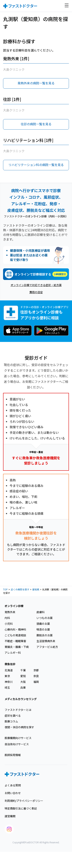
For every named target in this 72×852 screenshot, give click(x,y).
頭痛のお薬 (43, 624)
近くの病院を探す (20, 589)
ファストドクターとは (18, 710)
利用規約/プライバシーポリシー (24, 801)
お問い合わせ (13, 793)
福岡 (36, 682)
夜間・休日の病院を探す (19, 727)
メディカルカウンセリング (21, 699)
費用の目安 (36, 292)
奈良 (36, 676)
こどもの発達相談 (15, 635)
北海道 (9, 670)
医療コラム (11, 721)
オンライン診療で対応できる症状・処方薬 (36, 285)
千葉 (23, 670)
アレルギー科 (13, 652)
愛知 (23, 676)
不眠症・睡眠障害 (15, 641)
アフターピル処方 (47, 647)
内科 (7, 618)
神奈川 (9, 682)
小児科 (9, 624)
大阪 (23, 682)
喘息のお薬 (43, 629)
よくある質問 (13, 785)
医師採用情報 (13, 755)
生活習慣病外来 (45, 641)
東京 (7, 676)
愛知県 (35, 589)
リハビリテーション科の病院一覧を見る (36, 164)
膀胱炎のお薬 (44, 635)
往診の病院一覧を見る (36, 124)
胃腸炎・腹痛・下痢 (17, 647)
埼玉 (7, 687)
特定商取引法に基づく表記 (21, 808)
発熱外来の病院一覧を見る (36, 83)
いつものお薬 (44, 618)
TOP (5, 589)
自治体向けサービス (17, 744)
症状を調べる (13, 715)
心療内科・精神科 (15, 629)
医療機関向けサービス (18, 738)
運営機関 (10, 816)
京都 (36, 670)
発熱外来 (10, 612)
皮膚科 (40, 612)
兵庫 (23, 687)
